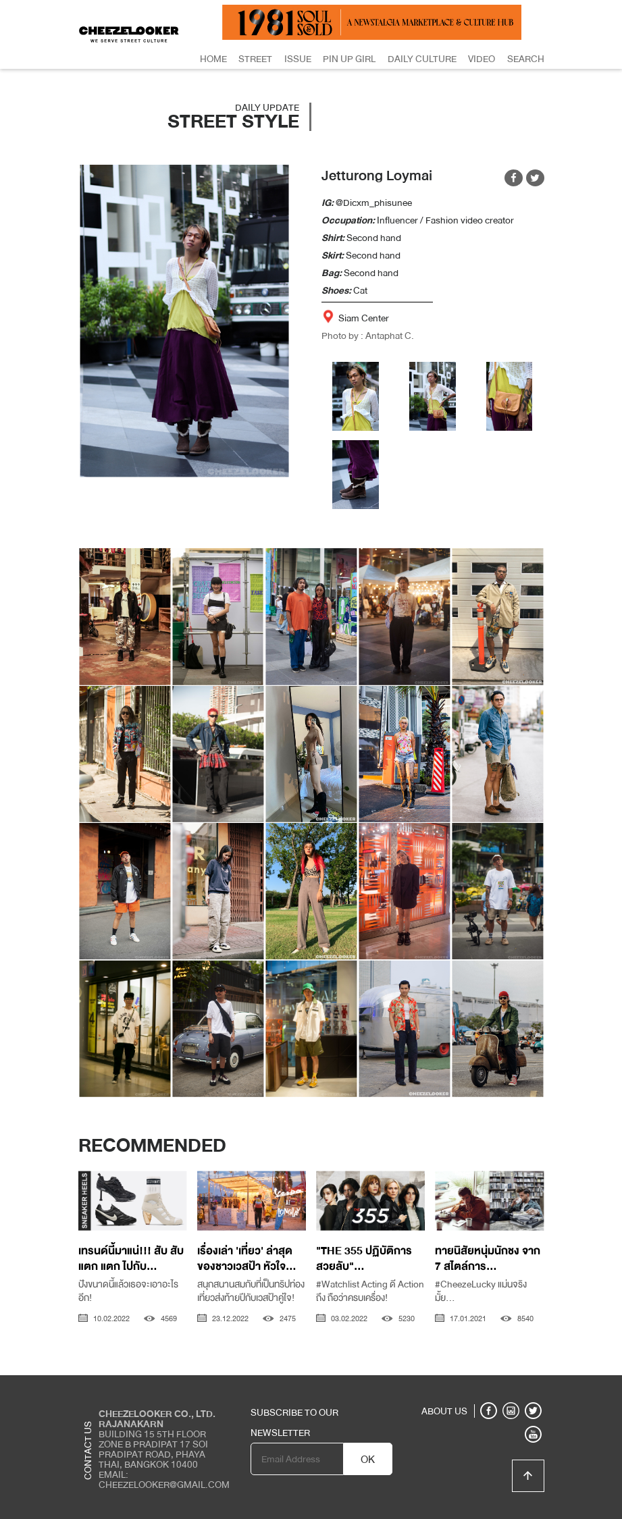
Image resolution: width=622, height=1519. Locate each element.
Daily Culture (422, 59)
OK (368, 1459)
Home (213, 59)
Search (525, 59)
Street (255, 59)
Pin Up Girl (349, 59)
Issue (297, 59)
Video (481, 59)
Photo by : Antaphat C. (367, 335)
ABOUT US (444, 1411)
